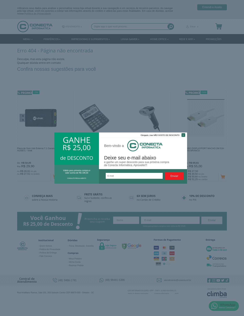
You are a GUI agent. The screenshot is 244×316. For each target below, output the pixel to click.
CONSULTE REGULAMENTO (76, 178)
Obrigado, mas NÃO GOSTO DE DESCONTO (160, 135)
